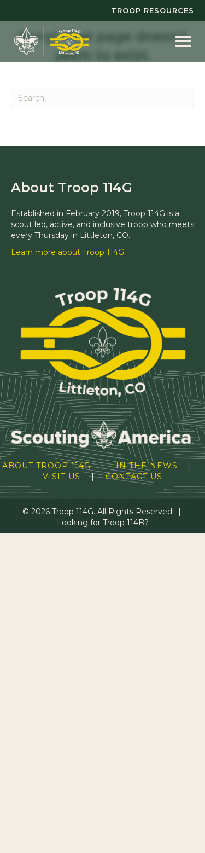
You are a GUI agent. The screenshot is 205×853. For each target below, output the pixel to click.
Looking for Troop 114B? (103, 522)
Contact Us (134, 476)
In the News (147, 466)
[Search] (102, 98)
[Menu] (183, 41)
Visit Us (61, 476)
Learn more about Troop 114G (67, 252)
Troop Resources (152, 10)
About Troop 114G (46, 466)
